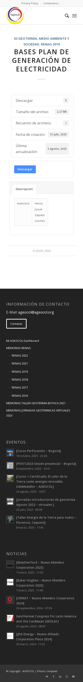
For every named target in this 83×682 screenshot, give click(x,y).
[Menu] (74, 15)
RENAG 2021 (20, 363)
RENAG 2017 (20, 387)
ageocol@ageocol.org (36, 312)
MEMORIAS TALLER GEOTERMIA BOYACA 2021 (36, 403)
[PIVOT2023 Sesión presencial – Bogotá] (46, 464)
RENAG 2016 (20, 396)
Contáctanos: (51, 3)
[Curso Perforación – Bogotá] (38, 451)
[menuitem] (30, 3)
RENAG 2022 (20, 355)
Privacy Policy (29, 3)
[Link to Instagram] (67, 676)
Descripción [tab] (24, 189)
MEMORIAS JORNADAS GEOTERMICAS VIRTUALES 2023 (38, 412)
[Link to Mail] (47, 676)
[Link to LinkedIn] (60, 676)
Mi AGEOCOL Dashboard (22, 341)
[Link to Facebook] (53, 676)
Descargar (25, 169)
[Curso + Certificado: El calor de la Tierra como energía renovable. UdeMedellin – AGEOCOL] (41, 481)
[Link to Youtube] (73, 676)
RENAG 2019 (50, 44)
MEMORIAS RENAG (18, 348)
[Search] (64, 15)
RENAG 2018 (20, 379)
